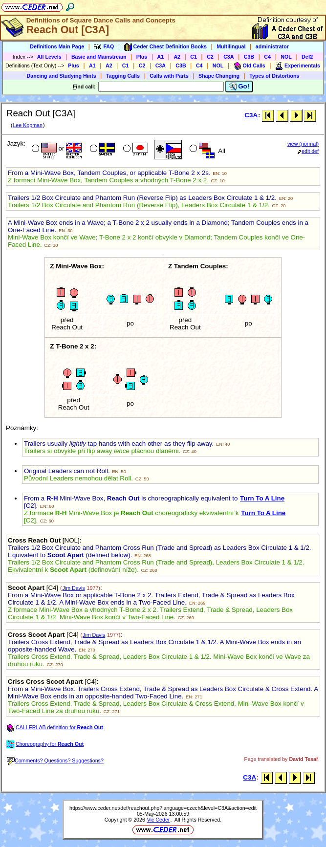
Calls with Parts (169, 76)
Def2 (307, 57)
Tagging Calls (123, 76)
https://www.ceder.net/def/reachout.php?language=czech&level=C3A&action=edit (163, 808)
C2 (210, 57)
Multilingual (231, 46)
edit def (308, 151)
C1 (193, 57)
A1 (160, 57)
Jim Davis (73, 588)
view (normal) (303, 144)
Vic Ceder (158, 820)
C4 (267, 57)
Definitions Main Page (57, 46)
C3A (228, 57)
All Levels (49, 57)
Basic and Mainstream (99, 57)
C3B (249, 57)
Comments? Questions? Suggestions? (55, 760)
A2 (177, 57)
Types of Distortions (274, 76)
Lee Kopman (27, 125)
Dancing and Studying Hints (61, 76)
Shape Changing (218, 76)
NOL (286, 57)
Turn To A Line (262, 498)
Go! (239, 86)
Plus (142, 57)
